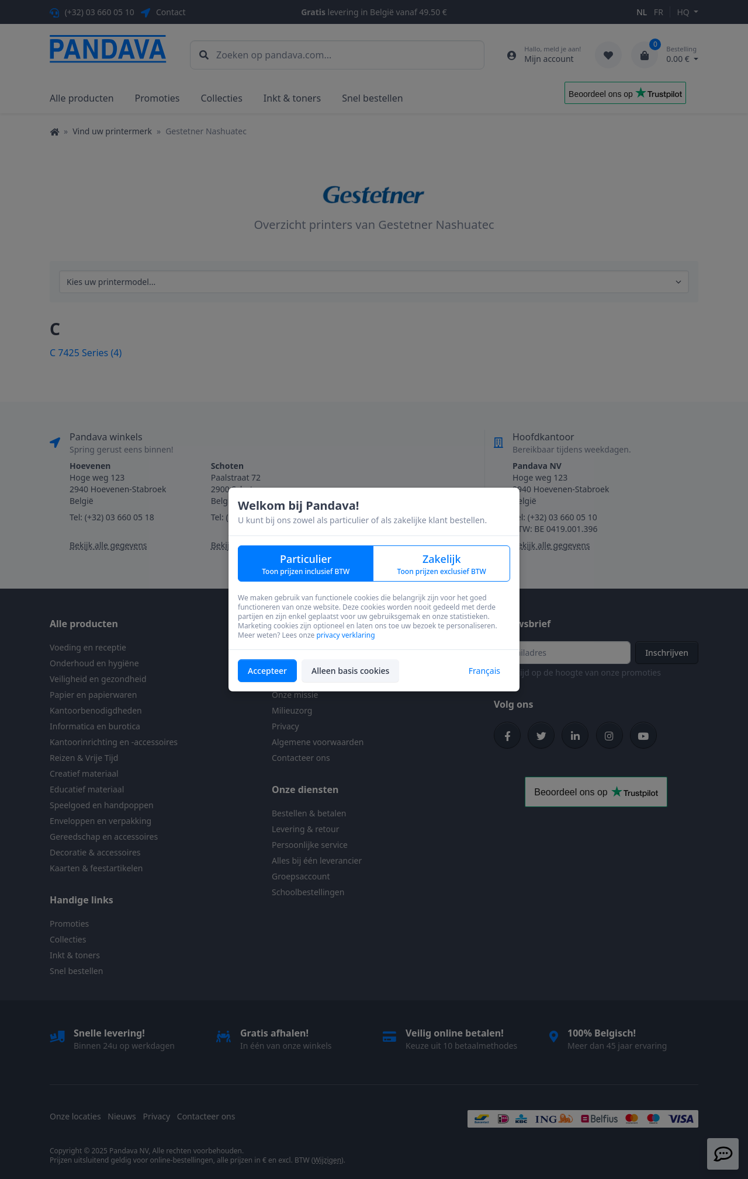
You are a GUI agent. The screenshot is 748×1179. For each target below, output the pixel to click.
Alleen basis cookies (350, 670)
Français (484, 670)
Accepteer (267, 670)
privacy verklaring (345, 635)
